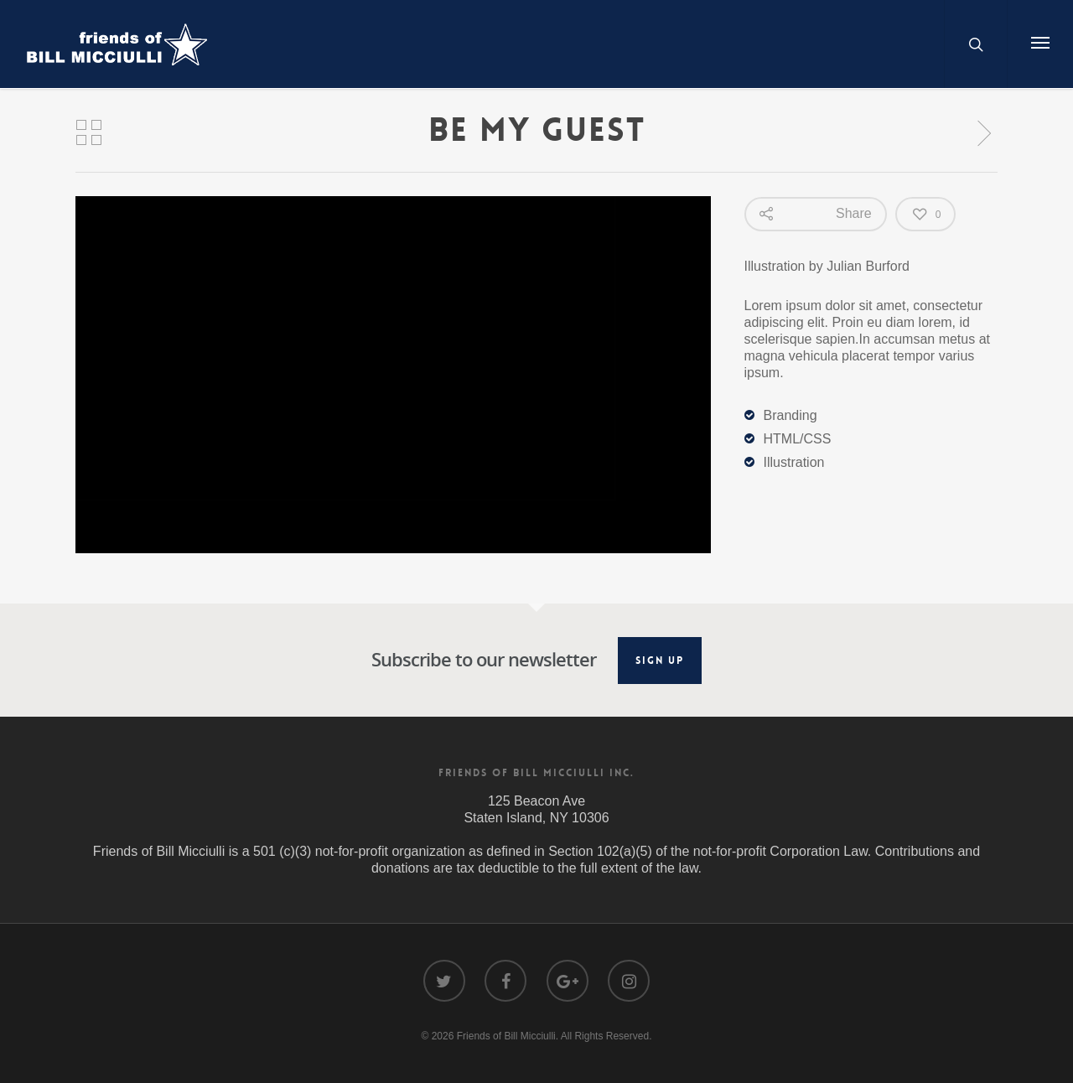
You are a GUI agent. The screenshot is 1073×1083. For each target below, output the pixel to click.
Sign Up (659, 660)
